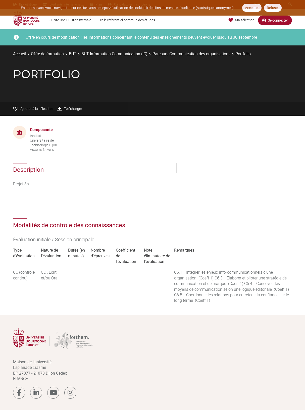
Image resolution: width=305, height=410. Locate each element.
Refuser (273, 7)
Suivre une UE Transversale (70, 20)
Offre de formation (47, 53)
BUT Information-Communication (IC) (114, 53)
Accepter (252, 7)
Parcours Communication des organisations (191, 53)
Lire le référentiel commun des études (126, 20)
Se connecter (275, 20)
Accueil (19, 53)
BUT (72, 53)
